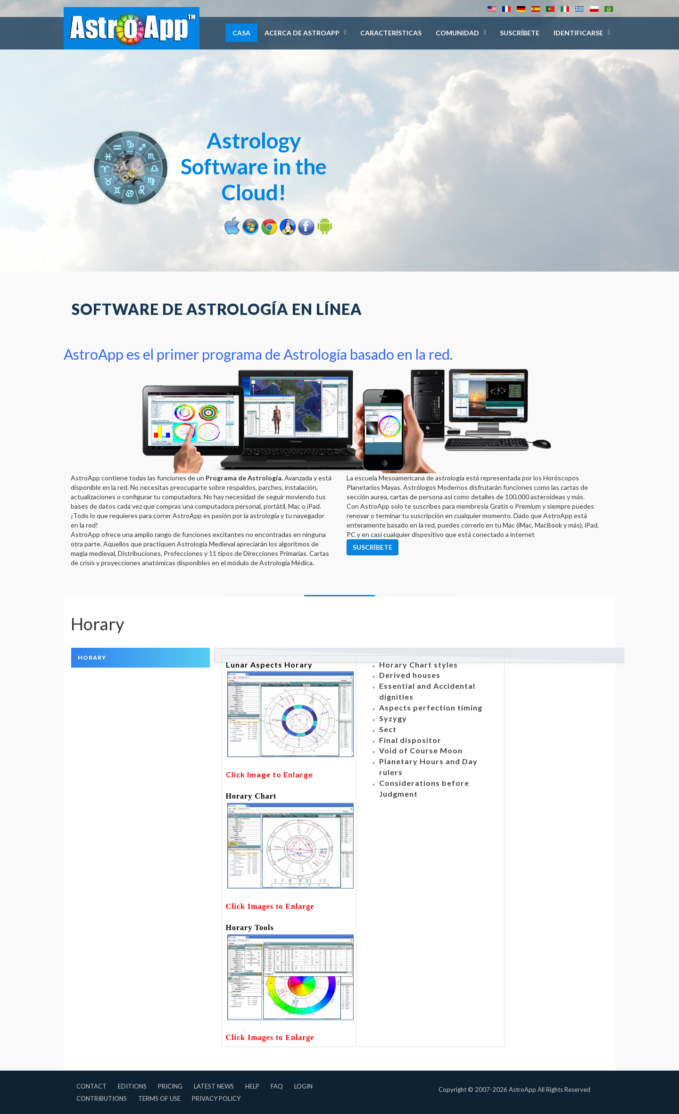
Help (252, 1086)
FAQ (277, 1086)
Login (303, 1086)
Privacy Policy (216, 1098)
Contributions (101, 1098)
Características (391, 33)
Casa (241, 33)
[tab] (140, 657)
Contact (91, 1086)
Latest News (214, 1086)
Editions (132, 1086)
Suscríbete (519, 33)
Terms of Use (159, 1098)
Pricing (170, 1086)
